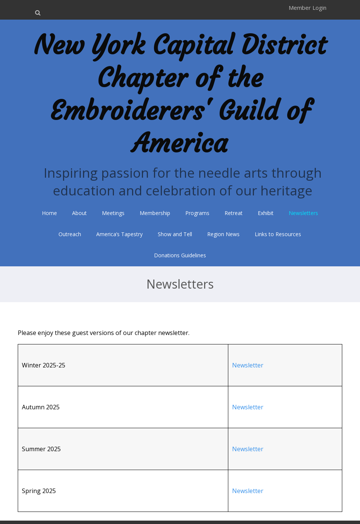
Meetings (113, 213)
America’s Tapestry (119, 234)
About (79, 213)
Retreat (234, 213)
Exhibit (266, 213)
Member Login (307, 7)
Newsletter (247, 365)
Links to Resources (278, 234)
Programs (197, 213)
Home (49, 213)
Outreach (69, 234)
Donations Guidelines (180, 255)
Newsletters (303, 213)
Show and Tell (175, 234)
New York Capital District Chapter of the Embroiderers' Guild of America (180, 94)
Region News (223, 234)
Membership (155, 213)
